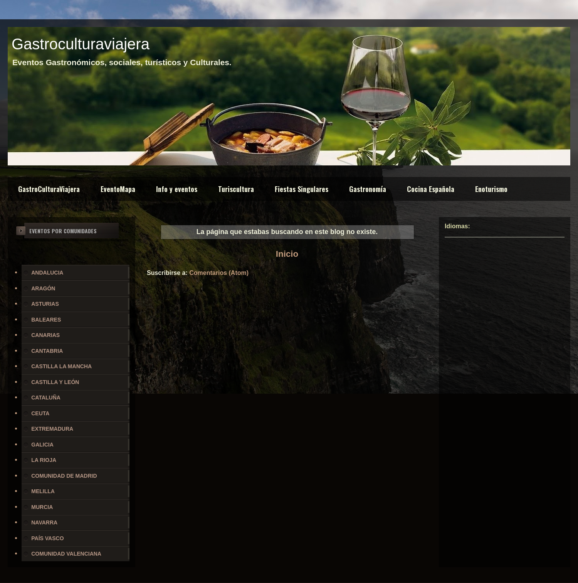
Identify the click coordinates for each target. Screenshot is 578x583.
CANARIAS (45, 335)
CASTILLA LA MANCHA (61, 366)
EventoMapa (118, 189)
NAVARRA (44, 522)
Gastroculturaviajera (81, 43)
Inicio (287, 254)
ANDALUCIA (47, 273)
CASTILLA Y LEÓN (55, 382)
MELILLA (43, 491)
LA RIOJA (43, 460)
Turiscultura (236, 189)
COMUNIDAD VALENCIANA (66, 554)
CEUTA (40, 413)
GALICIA (42, 444)
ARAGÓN (43, 288)
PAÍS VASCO (47, 538)
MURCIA (42, 507)
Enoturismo (491, 189)
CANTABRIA (47, 351)
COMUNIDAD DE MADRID (64, 476)
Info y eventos (176, 189)
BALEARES (46, 320)
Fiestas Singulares (301, 189)
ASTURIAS (45, 304)
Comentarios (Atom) (219, 273)
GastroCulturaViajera (49, 189)
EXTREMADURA (52, 429)
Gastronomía (367, 189)
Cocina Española (430, 189)
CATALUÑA (45, 397)
